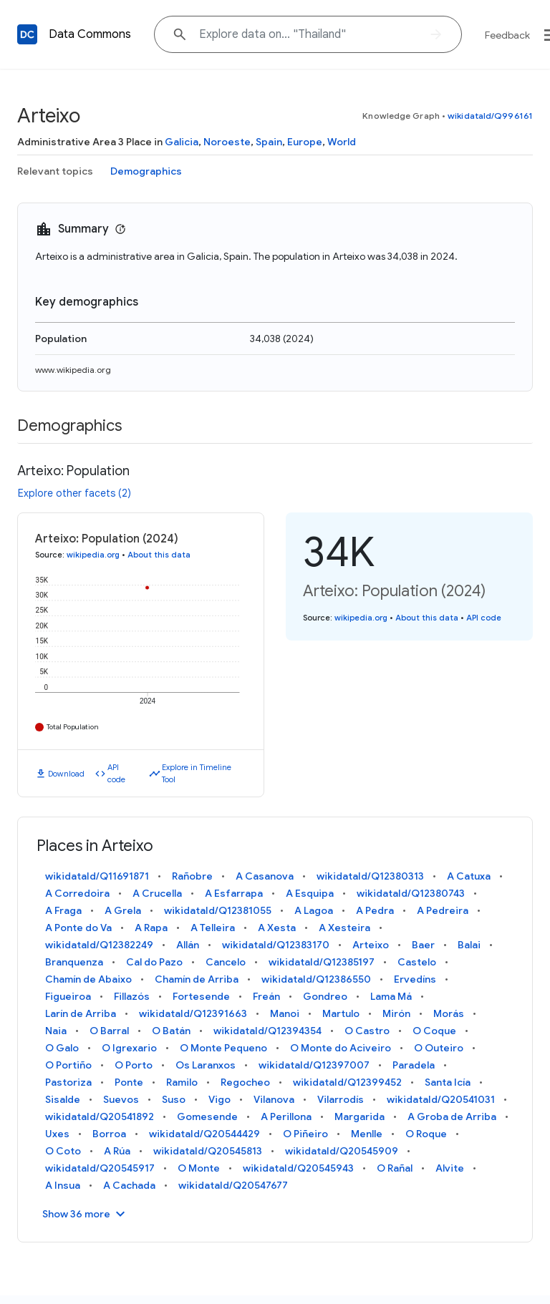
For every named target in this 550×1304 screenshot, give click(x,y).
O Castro (367, 1030)
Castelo (416, 961)
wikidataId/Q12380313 (370, 876)
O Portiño (68, 1065)
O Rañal (394, 1168)
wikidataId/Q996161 (490, 115)
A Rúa (117, 1150)
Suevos (121, 1099)
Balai (469, 944)
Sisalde (62, 1099)
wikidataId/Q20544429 (204, 1133)
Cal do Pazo (154, 961)
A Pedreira (442, 910)
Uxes (57, 1133)
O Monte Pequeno (223, 1047)
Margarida (359, 1116)
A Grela (123, 910)
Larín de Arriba (80, 1013)
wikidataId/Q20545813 (207, 1150)
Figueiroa (68, 996)
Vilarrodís (340, 1099)
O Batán (171, 1030)
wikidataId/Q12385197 (322, 961)
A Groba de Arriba (451, 1116)
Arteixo (370, 944)
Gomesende (207, 1116)
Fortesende (201, 996)
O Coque (434, 1030)
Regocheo (245, 1082)
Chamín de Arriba (196, 979)
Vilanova (274, 1099)
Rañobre (192, 876)
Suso (173, 1099)
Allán (187, 944)
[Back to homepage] (27, 34)
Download (66, 774)
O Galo (62, 1047)
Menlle (366, 1133)
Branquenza (74, 961)
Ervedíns (415, 979)
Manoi (284, 1013)
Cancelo (226, 961)
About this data (158, 555)
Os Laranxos (205, 1065)
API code (116, 773)
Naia (56, 1030)
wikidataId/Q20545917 (100, 1168)
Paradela (413, 1065)
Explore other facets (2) (74, 493)
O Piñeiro (305, 1133)
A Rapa (151, 927)
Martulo (341, 1013)
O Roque (426, 1133)
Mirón (396, 1013)
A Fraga (63, 910)
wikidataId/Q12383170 (275, 944)
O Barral (109, 1030)
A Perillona (286, 1116)
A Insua (62, 1185)
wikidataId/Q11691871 (97, 876)
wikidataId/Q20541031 (441, 1099)
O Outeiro (438, 1047)
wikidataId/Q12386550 (316, 979)
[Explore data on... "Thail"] (308, 34)
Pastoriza (68, 1082)
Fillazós (132, 996)
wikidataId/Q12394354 (267, 1030)
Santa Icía (448, 1082)
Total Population (73, 726)
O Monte (199, 1168)
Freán (266, 996)
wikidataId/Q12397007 (314, 1065)
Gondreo (325, 996)
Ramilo (182, 1082)
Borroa (109, 1133)
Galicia (181, 141)
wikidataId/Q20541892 (99, 1116)
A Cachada (129, 1185)
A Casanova (265, 876)
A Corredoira (77, 893)
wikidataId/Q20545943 (298, 1168)
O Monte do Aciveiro (340, 1047)
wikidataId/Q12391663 (193, 1013)
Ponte (129, 1082)
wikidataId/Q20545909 (341, 1150)
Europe (304, 141)
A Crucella (157, 893)
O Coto (63, 1150)
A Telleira (212, 927)
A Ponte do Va (78, 927)
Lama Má (391, 996)
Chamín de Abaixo (88, 979)
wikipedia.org (93, 555)
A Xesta (277, 927)
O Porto (134, 1065)
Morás (448, 1013)
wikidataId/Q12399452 (347, 1082)
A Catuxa (469, 876)
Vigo (219, 1099)
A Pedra (375, 910)
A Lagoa (313, 910)
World (341, 141)
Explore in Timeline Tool (196, 773)
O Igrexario (129, 1047)
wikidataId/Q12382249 (99, 944)
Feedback (507, 35)
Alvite (449, 1168)
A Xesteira (344, 927)
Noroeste (227, 141)
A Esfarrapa (234, 893)
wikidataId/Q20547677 (233, 1185)
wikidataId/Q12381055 (217, 910)
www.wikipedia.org (73, 369)
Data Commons (90, 34)
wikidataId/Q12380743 (411, 893)
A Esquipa (310, 893)
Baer (423, 944)
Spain (269, 141)
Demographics (146, 171)
